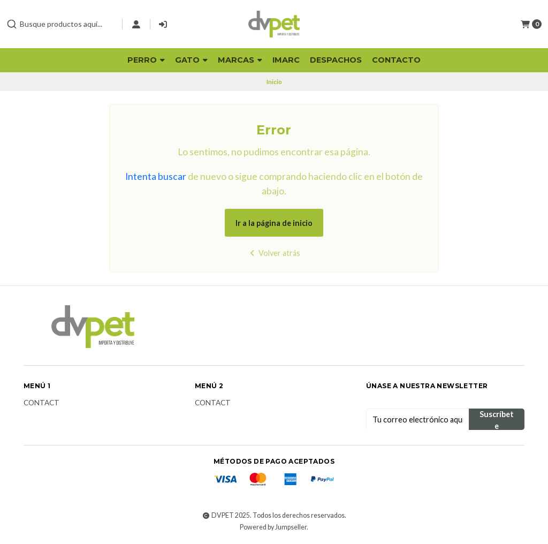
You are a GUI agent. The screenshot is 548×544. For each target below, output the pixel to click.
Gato (191, 60)
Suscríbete (497, 420)
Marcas (240, 60)
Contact (41, 403)
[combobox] (59, 24)
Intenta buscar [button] (155, 176)
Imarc (286, 60)
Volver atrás (273, 253)
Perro (146, 60)
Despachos (336, 60)
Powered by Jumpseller (273, 527)
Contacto (396, 60)
